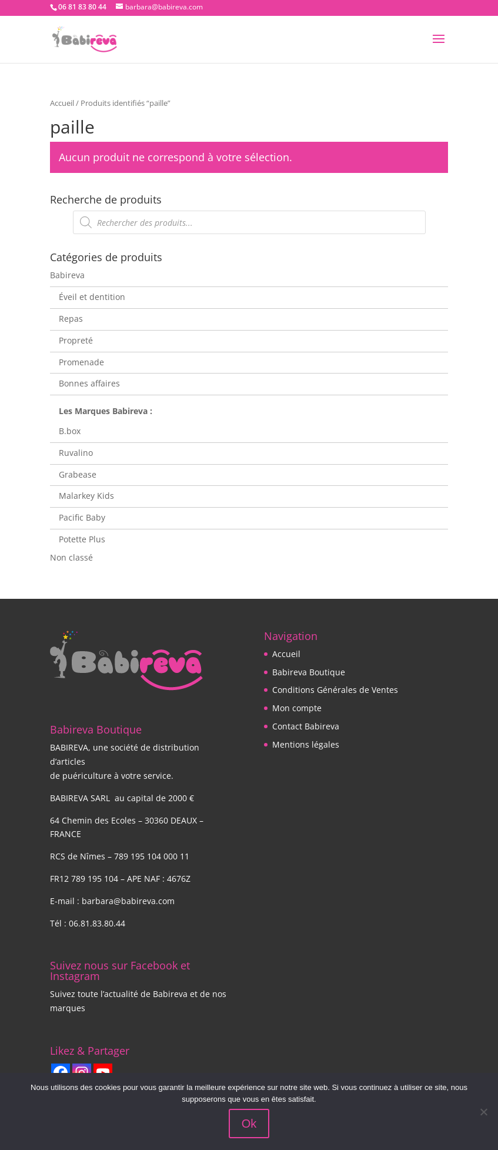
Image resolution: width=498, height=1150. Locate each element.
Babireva (67, 275)
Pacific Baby (82, 517)
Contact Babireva (305, 726)
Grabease (77, 474)
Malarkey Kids (86, 495)
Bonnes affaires (89, 383)
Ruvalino (76, 452)
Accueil (62, 103)
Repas (71, 318)
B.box (70, 430)
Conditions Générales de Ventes (335, 689)
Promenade (81, 362)
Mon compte (297, 708)
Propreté (76, 340)
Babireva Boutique (308, 672)
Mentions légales (305, 744)
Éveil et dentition (92, 296)
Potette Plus (82, 539)
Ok (249, 1123)
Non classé (71, 557)
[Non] (483, 1112)
